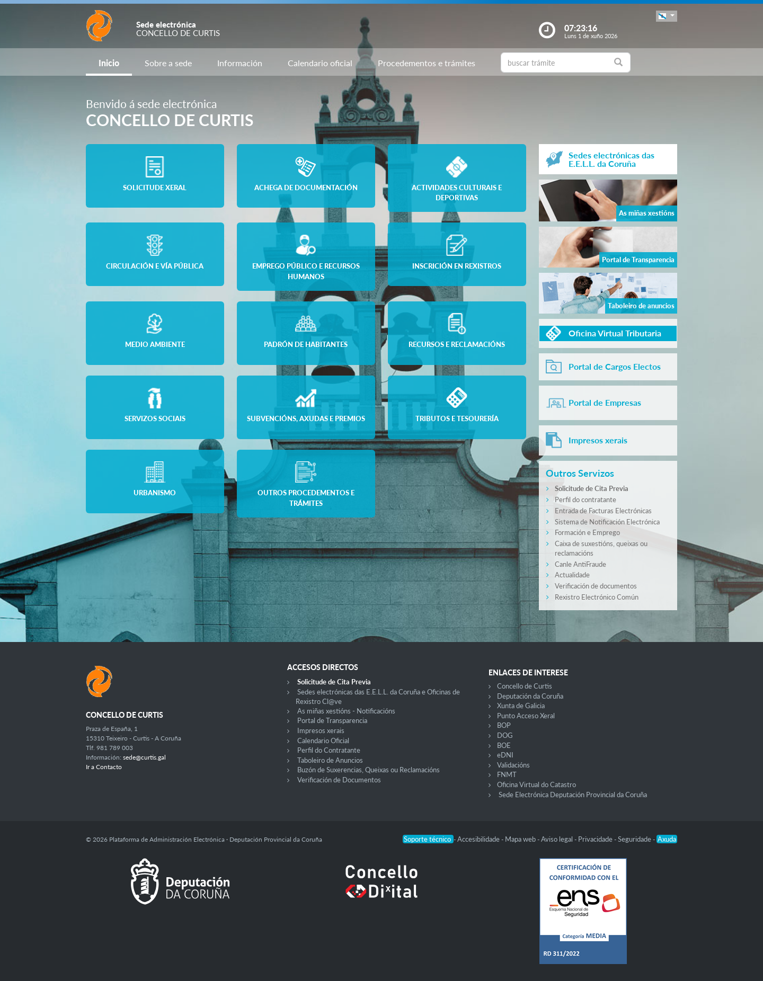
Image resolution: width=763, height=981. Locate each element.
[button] (666, 16)
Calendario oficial (320, 63)
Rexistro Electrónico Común (596, 597)
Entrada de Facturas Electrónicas (603, 510)
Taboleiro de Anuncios (330, 760)
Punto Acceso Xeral (526, 715)
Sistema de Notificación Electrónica (607, 522)
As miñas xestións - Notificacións (346, 711)
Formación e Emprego (587, 532)
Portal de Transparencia (332, 720)
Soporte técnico (428, 839)
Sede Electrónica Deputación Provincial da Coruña (573, 794)
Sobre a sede (168, 63)
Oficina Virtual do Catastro (536, 784)
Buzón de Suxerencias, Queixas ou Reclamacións (368, 769)
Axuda (667, 839)
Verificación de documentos (596, 586)
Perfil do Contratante (328, 750)
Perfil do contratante (585, 499)
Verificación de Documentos (339, 779)
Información (239, 63)
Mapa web (521, 839)
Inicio (109, 63)
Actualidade (572, 574)
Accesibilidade (479, 839)
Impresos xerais (320, 730)
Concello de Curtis (524, 686)
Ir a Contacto (104, 767)
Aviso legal (557, 839)
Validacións (513, 765)
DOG (505, 735)
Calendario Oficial (323, 740)
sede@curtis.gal (144, 757)
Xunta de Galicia (521, 705)
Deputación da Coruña (530, 696)
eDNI (505, 755)
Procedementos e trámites (426, 63)
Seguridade (635, 839)
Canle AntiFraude (580, 564)
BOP (504, 725)
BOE (504, 745)
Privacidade (596, 839)
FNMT (507, 774)
